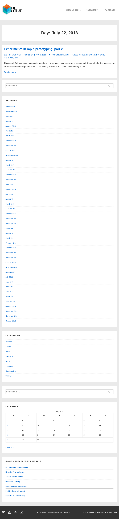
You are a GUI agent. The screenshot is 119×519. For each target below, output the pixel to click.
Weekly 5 (9, 376)
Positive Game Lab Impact (15, 491)
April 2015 (9, 199)
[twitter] (4, 513)
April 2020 (9, 116)
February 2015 (11, 209)
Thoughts (9, 366)
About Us (74, 9)
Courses (9, 342)
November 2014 (12, 223)
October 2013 (11, 262)
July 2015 (9, 194)
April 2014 (9, 233)
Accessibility (41, 512)
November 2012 (12, 316)
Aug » (13, 447)
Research (93, 9)
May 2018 (9, 131)
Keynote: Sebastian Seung (15, 496)
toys (16, 58)
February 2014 (11, 243)
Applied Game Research (14, 477)
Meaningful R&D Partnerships (16, 486)
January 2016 (11, 189)
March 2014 (10, 238)
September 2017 (12, 155)
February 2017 (11, 170)
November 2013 (12, 258)
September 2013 (12, 267)
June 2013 (9, 282)
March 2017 (10, 165)
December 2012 (12, 311)
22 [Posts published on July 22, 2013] (7, 435)
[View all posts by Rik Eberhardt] (14, 55)
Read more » (10, 72)
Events (8, 347)
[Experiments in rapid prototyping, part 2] (41, 55)
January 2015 (11, 214)
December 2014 (12, 219)
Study (8, 361)
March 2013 (10, 296)
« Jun (8, 447)
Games (110, 9)
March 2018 (10, 136)
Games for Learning (13, 481)
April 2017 (9, 160)
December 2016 (12, 180)
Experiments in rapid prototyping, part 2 (33, 49)
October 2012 (11, 321)
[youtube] (10, 513)
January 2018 (11, 141)
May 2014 (9, 228)
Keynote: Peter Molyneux (15, 472)
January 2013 (11, 306)
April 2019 (9, 121)
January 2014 (11, 248)
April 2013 (9, 292)
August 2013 (10, 272)
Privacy (67, 512)
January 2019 (11, 126)
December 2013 (12, 253)
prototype (8, 58)
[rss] (16, 513)
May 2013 (9, 287)
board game (88, 55)
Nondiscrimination (55, 512)
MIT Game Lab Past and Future (17, 467)
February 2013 (11, 301)
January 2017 (11, 175)
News (8, 352)
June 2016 (9, 185)
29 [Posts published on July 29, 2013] (7, 440)
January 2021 (11, 107)
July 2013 (9, 277)
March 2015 (10, 204)
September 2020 (12, 111)
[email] (22, 513)
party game (99, 55)
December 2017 (12, 146)
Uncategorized (11, 371)
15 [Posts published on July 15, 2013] (7, 430)
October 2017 (11, 150)
